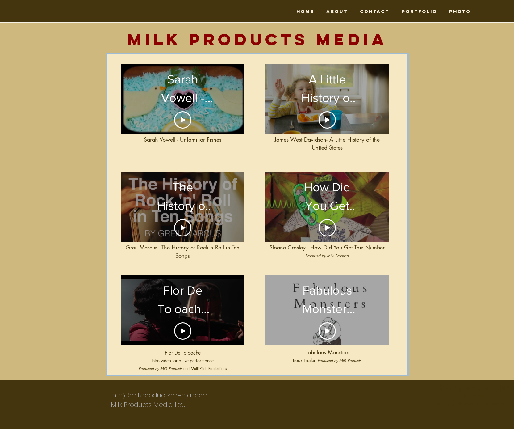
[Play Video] (182, 227)
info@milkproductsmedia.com (159, 395)
